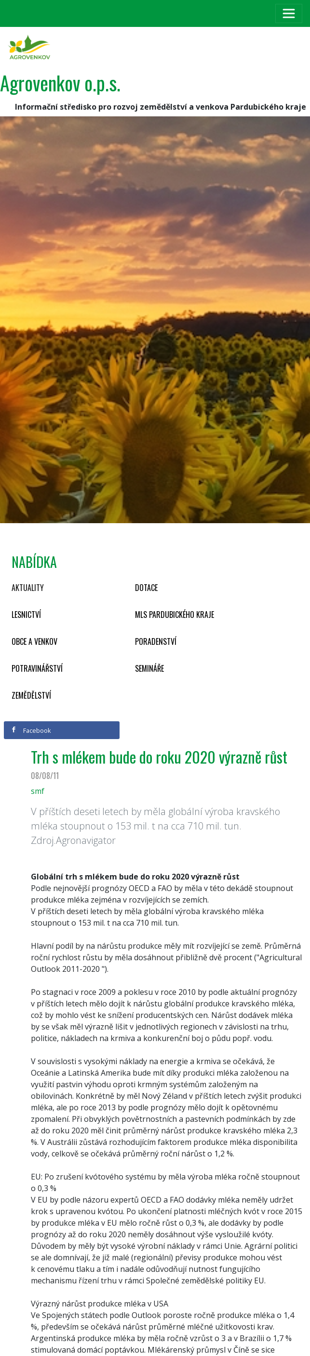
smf (37, 791)
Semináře (149, 668)
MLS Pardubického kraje (174, 614)
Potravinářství (37, 668)
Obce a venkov (34, 641)
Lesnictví (26, 614)
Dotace (146, 587)
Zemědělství (31, 695)
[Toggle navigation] (288, 13)
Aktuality (28, 587)
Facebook (31, 730)
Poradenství (155, 641)
